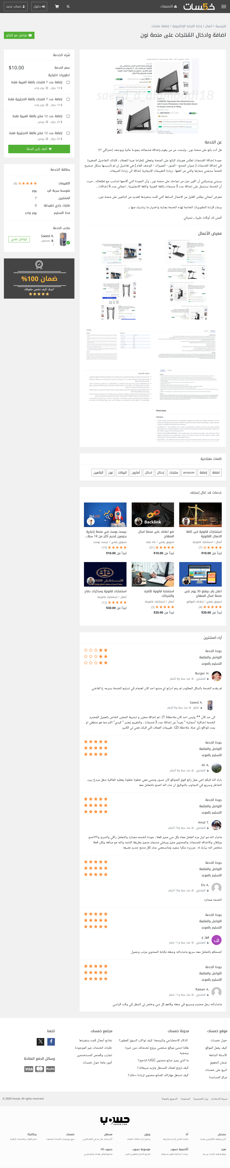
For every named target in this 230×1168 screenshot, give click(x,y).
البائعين (98, 473)
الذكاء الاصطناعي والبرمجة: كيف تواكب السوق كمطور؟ (154, 1040)
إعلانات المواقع (195, 601)
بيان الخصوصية (200, 1099)
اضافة (216, 473)
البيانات (122, 473)
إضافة (203, 473)
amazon (189, 473)
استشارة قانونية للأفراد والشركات (159, 593)
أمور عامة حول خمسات (97, 1062)
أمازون (136, 473)
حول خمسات (218, 1040)
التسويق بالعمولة (169, 1099)
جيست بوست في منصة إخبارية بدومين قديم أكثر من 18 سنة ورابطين (106, 536)
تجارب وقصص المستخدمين (94, 1055)
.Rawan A (202, 989)
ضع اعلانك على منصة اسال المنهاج (156, 534)
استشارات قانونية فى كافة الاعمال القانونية (204, 534)
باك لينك (151, 542)
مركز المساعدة (218, 1077)
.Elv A (205, 885)
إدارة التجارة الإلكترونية (187, 26)
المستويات (185, 1099)
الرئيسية (220, 26)
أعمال (208, 26)
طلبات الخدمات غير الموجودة (93, 1048)
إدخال (160, 473)
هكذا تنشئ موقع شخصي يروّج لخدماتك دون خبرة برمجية (157, 1050)
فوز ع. (205, 937)
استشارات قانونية (203, 542)
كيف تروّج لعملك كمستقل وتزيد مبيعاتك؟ (163, 1068)
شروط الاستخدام (219, 1099)
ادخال (148, 473)
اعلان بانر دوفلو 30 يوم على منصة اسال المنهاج (203, 593)
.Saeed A (196, 702)
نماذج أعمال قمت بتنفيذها (95, 1040)
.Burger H (202, 673)
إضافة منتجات (160, 26)
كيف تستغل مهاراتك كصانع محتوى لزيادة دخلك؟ (158, 1075)
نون (110, 473)
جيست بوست (100, 542)
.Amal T (203, 822)
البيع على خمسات (216, 1070)
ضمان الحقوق (218, 1062)
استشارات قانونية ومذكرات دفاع (105, 591)
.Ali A (205, 765)
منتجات (173, 473)
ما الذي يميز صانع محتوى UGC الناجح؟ (163, 1060)
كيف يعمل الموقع (216, 1048)
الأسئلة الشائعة (218, 1055)
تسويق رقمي (166, 542)
